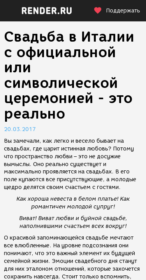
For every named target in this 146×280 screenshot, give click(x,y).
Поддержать (116, 10)
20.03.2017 (20, 129)
